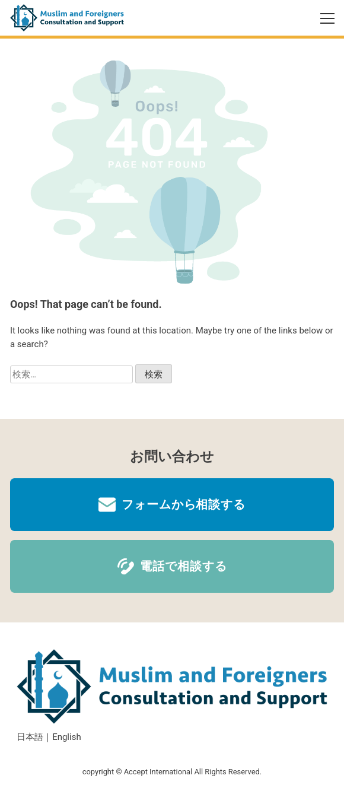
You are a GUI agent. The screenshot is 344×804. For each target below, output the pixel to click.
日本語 (30, 737)
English (66, 737)
